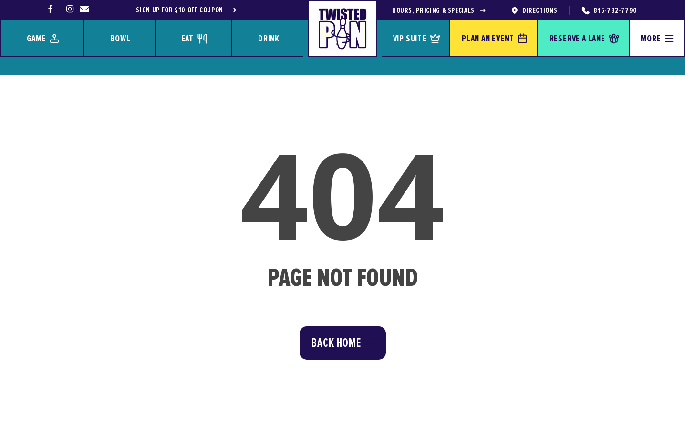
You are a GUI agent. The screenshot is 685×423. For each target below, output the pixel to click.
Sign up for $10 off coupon (186, 10)
